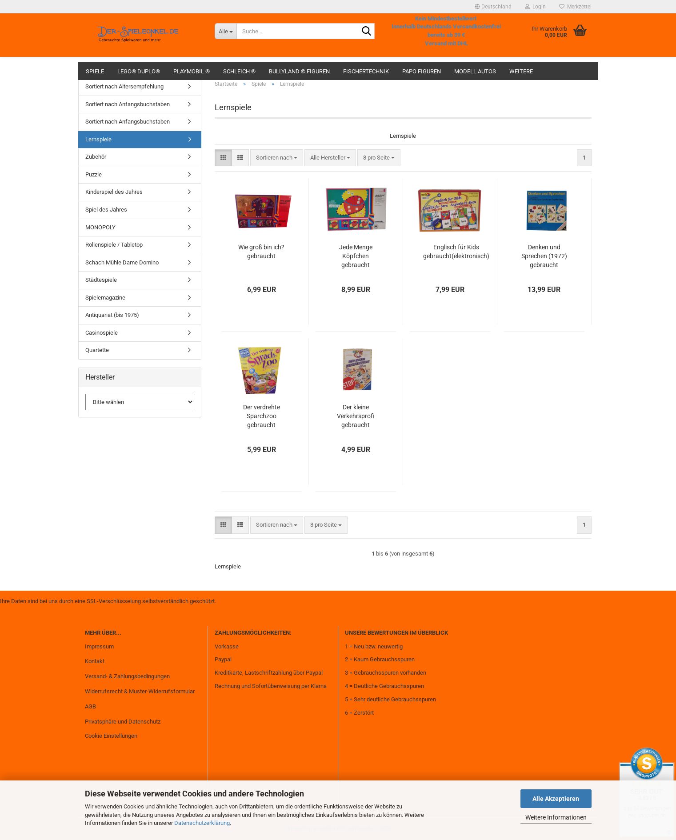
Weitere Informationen (556, 817)
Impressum (99, 646)
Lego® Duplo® (138, 71)
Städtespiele (101, 279)
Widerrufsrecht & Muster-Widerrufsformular (140, 691)
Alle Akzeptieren (555, 798)
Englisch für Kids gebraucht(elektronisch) (456, 252)
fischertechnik (366, 71)
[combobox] (276, 158)
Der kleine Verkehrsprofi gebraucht (355, 416)
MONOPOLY (100, 227)
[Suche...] (225, 31)
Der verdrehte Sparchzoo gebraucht (261, 416)
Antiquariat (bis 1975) (112, 315)
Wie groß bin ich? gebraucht (261, 252)
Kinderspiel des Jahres (114, 191)
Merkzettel (575, 7)
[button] (493, 6)
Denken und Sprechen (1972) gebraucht (544, 256)
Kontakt (94, 661)
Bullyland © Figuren (299, 71)
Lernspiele (98, 139)
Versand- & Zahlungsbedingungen (127, 676)
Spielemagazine (105, 297)
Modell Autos (475, 71)
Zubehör (95, 156)
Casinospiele (101, 332)
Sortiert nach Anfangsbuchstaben (127, 104)
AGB (90, 706)
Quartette (97, 350)
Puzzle (93, 174)
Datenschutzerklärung (202, 823)
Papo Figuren (421, 71)
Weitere (521, 71)
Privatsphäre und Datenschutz (122, 721)
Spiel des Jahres (106, 209)
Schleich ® (239, 71)
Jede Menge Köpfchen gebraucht (355, 256)
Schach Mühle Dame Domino (122, 262)
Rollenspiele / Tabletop (114, 244)
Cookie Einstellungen (111, 735)
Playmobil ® (191, 71)
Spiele (95, 71)
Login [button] (535, 7)
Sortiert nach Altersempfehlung (124, 86)
